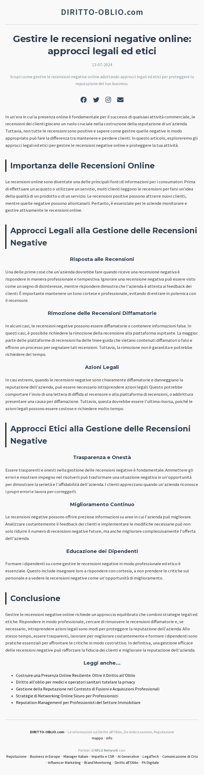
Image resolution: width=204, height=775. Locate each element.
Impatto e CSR (103, 756)
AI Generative (128, 756)
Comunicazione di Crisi (180, 756)
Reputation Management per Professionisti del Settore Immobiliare (78, 702)
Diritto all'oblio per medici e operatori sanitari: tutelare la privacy (75, 682)
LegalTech (151, 756)
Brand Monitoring (97, 762)
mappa (97, 738)
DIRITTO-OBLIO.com (47, 732)
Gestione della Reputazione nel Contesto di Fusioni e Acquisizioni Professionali (87, 688)
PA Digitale (150, 762)
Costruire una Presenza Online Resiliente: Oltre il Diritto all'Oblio (75, 675)
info (109, 738)
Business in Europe (45, 756)
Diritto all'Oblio (126, 762)
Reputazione (16, 756)
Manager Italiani (75, 756)
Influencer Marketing (64, 762)
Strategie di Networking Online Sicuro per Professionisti (67, 695)
